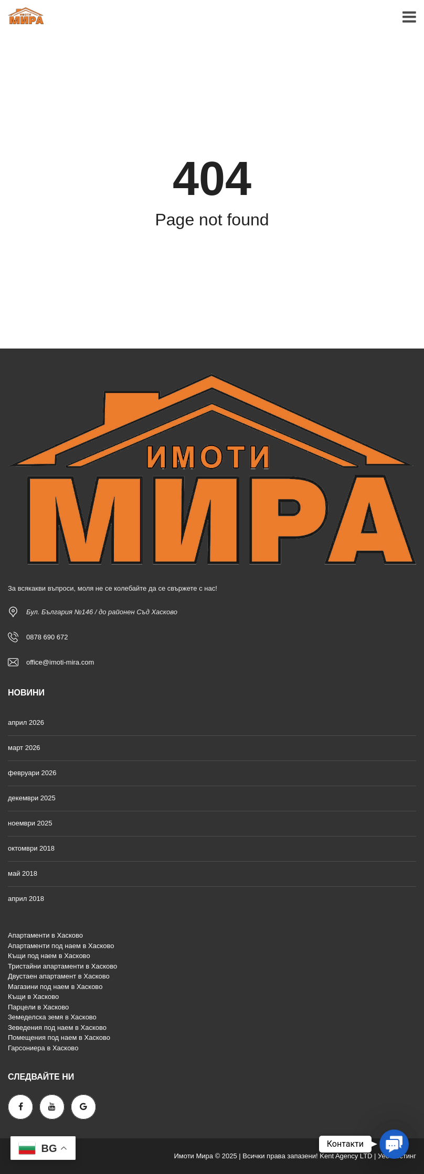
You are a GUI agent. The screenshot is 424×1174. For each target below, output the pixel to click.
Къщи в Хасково (33, 997)
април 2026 (26, 722)
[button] (394, 1144)
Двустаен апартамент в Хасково (59, 976)
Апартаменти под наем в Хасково (61, 946)
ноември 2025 (30, 823)
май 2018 (22, 873)
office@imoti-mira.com (60, 662)
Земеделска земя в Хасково (52, 1017)
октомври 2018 (31, 848)
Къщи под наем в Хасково (49, 956)
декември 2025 (32, 798)
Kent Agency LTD (346, 1156)
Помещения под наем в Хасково (59, 1037)
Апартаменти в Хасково (45, 935)
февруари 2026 (32, 773)
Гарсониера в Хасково (43, 1048)
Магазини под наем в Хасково (55, 987)
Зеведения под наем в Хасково (57, 1027)
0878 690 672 (47, 637)
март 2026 (24, 748)
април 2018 (26, 899)
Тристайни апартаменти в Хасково (62, 966)
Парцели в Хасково (38, 1007)
